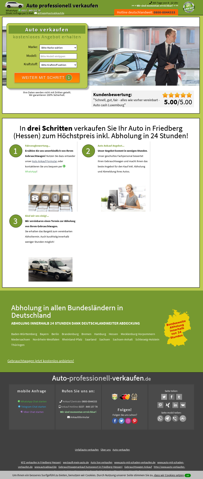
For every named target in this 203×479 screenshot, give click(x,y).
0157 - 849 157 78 (31, 10)
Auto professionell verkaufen (62, 5)
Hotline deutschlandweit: (146, 12)
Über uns (106, 378)
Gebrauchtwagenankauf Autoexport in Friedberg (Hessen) (90, 395)
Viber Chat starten (34, 340)
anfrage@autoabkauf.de (50, 13)
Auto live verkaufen (101, 391)
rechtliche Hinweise (99, 442)
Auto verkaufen (121, 378)
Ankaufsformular (79, 346)
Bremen (89, 263)
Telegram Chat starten (33, 335)
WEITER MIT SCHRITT (47, 77)
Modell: (31, 55)
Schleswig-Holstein (150, 268)
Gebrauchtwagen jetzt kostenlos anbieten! (43, 289)
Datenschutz (79, 442)
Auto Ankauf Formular (37, 176)
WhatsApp (34, 186)
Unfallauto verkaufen (87, 378)
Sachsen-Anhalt (126, 268)
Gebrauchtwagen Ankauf (138, 395)
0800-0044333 (89, 330)
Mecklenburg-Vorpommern (141, 263)
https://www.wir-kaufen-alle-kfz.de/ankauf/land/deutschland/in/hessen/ (108, 400)
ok (188, 475)
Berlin (58, 263)
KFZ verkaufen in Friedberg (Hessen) (41, 391)
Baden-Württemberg (27, 263)
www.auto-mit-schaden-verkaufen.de (134, 391)
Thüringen (21, 273)
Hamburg (103, 263)
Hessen (116, 263)
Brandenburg (73, 263)
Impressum (118, 442)
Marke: (33, 47)
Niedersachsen (23, 268)
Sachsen (107, 268)
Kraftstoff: (31, 64)
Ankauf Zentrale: (72, 330)
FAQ (128, 442)
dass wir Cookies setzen (169, 475)
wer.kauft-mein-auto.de (76, 391)
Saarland (93, 268)
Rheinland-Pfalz (75, 268)
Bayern (47, 263)
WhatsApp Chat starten (34, 330)
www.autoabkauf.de (45, 395)
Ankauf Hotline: (69, 335)
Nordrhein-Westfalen (49, 268)
